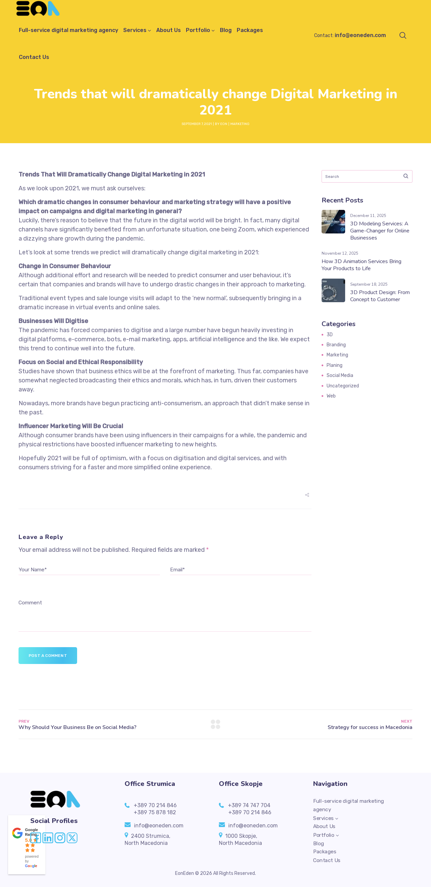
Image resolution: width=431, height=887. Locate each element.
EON (223, 124)
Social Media (340, 375)
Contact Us (34, 57)
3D (330, 335)
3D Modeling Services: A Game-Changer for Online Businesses (379, 231)
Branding (336, 345)
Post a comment (48, 655)
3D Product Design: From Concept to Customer (380, 296)
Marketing (240, 124)
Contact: (350, 35)
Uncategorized (343, 386)
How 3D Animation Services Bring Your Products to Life (361, 265)
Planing (334, 365)
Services (134, 30)
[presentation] (70, 590)
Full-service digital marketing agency (68, 30)
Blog (226, 30)
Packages (250, 30)
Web (331, 396)
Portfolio (198, 30)
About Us (168, 30)
